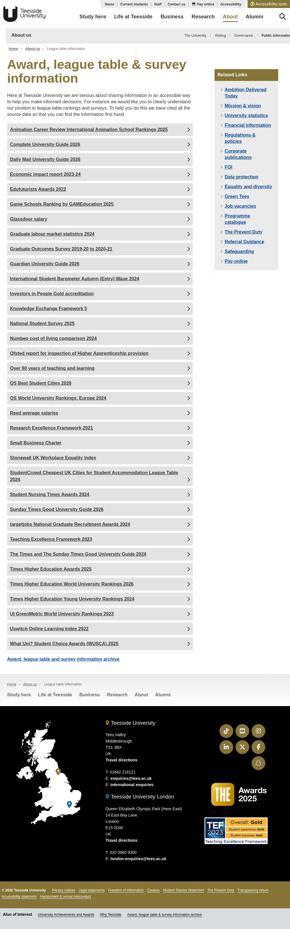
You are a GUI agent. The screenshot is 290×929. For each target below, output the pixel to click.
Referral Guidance (244, 241)
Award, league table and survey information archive (63, 659)
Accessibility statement (19, 897)
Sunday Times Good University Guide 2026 (57, 509)
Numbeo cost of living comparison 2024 (53, 338)
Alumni (163, 694)
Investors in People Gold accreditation (52, 293)
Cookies (153, 890)
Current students (134, 4)
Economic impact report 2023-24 (45, 174)
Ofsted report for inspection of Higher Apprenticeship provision (79, 353)
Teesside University (24, 14)
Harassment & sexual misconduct (65, 897)
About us (21, 35)
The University (195, 36)
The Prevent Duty (243, 232)
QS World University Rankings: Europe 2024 (58, 398)
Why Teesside (110, 915)
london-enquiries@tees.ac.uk (138, 858)
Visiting (220, 36)
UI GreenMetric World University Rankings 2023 (62, 613)
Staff (158, 4)
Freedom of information (126, 890)
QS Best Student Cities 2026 (40, 383)
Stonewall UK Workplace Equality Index (53, 457)
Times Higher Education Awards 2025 (51, 569)
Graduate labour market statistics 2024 (52, 234)
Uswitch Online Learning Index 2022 (49, 628)
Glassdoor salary (28, 219)
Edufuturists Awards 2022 (38, 189)
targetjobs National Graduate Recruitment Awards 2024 (70, 524)
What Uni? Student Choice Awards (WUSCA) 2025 (64, 643)
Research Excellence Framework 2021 (51, 427)
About (141, 694)
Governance (243, 36)
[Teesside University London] (69, 804)
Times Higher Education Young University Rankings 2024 (72, 598)
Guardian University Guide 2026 (44, 263)
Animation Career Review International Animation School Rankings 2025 (89, 129)
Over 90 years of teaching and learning (52, 368)
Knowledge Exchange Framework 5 (48, 308)
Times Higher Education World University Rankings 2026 (72, 584)
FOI (228, 167)
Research (117, 694)
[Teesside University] (58, 772)
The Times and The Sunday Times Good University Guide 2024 (78, 554)
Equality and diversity (248, 186)
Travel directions (121, 760)
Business (89, 694)
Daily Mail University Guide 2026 (45, 159)
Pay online (205, 4)
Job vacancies (240, 206)
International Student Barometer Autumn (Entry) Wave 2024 (74, 278)
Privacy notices (63, 890)
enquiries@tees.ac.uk (131, 778)
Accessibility (230, 4)
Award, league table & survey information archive (164, 915)
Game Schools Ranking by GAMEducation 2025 (62, 204)
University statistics (246, 115)
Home (109, 4)
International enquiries (131, 784)
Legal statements (92, 890)
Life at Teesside (55, 694)
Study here (19, 694)
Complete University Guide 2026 (45, 144)
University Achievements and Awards (66, 915)
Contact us (177, 4)
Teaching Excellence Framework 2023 (51, 539)
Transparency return (253, 890)
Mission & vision (243, 105)
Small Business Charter (36, 442)
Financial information (248, 125)
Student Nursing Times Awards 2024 (49, 494)
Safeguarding (239, 251)
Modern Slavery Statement (183, 890)
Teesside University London (140, 797)
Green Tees (237, 196)
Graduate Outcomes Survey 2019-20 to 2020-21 (61, 248)
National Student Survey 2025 (42, 323)
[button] (269, 4)
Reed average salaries (34, 413)
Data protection (241, 176)
